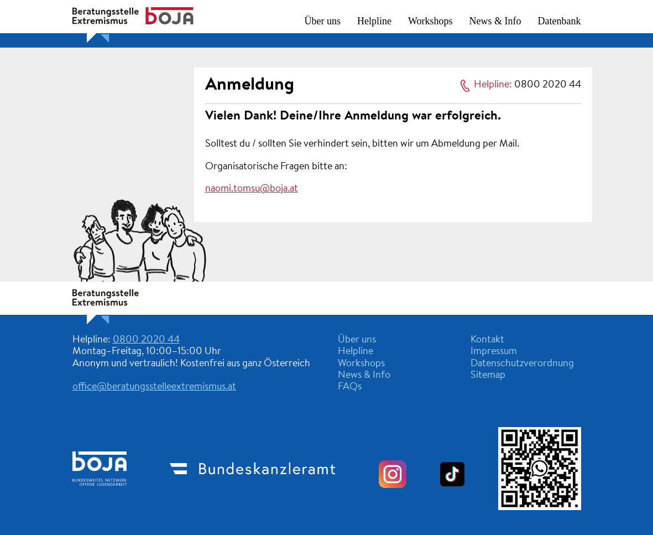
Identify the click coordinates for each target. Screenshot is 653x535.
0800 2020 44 (547, 85)
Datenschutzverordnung (522, 364)
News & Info (495, 21)
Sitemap (488, 376)
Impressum (494, 352)
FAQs (350, 387)
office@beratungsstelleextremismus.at (154, 387)
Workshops (430, 21)
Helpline (374, 21)
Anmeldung (249, 85)
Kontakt (487, 340)
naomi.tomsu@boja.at (251, 189)
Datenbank (559, 21)
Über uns (323, 21)
